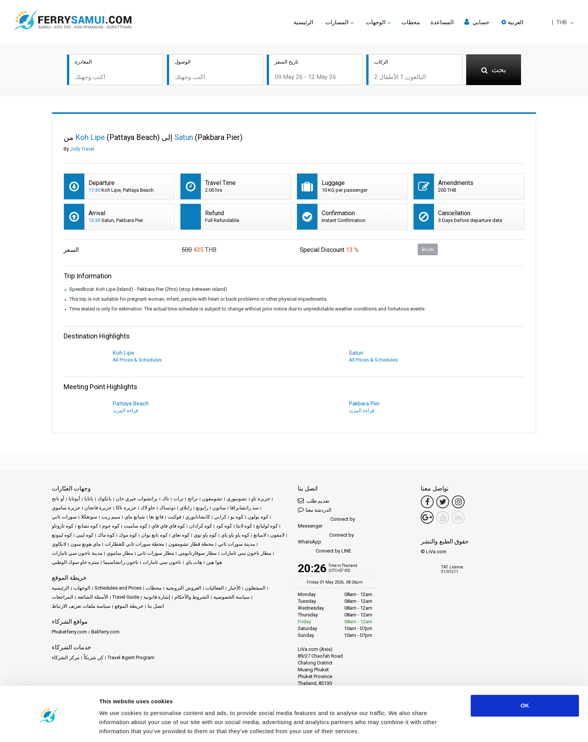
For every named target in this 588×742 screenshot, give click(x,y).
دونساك (167, 508)
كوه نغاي (181, 536)
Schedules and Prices (118, 588)
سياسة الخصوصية (231, 598)
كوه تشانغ (88, 526)
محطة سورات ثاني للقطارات (134, 545)
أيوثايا (74, 499)
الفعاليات (214, 588)
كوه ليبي (84, 536)
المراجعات (62, 598)
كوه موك (128, 536)
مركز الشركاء (65, 658)
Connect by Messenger (326, 523)
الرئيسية (303, 22)
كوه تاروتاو (62, 526)
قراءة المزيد (125, 411)
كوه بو (236, 517)
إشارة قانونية (156, 598)
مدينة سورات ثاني (236, 545)
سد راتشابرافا (244, 508)
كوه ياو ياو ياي (235, 536)
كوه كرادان (200, 526)
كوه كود (224, 526)
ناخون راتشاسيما (120, 563)
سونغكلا (89, 517)
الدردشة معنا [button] (314, 510)
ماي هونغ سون (85, 545)
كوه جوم (111, 526)
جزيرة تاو (260, 499)
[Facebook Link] (427, 502)
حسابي (476, 22)
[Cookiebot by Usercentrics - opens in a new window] (49, 727)
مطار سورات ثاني (155, 554)
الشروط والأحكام (191, 598)
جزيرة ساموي (66, 508)
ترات (178, 499)
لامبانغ (260, 536)
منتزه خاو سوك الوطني (75, 563)
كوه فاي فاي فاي (168, 526)
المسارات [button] (336, 22)
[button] (537, 22)
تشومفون (212, 499)
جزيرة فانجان (98, 508)
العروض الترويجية (183, 588)
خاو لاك (147, 508)
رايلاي (186, 508)
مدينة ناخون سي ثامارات (77, 554)
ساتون (219, 508)
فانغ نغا (156, 517)
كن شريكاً (93, 658)
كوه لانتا (244, 526)
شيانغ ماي (134, 517)
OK (525, 680)
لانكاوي (59, 545)
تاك (165, 499)
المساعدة (442, 22)
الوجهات (81, 588)
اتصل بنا (156, 607)
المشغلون (255, 588)
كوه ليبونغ (62, 536)
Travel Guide (125, 598)
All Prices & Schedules (137, 360)
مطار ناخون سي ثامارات (246, 554)
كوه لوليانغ (267, 526)
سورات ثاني (64, 517)
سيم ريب (110, 517)
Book (428, 250)
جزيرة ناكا (126, 508)
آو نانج (58, 499)
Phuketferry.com (69, 632)
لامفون (277, 536)
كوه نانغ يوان (154, 536)
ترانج (193, 499)
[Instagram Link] (458, 502)
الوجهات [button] (376, 22)
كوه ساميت (135, 526)
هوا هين (214, 563)
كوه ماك (106, 536)
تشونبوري (237, 499)
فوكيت (174, 517)
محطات (410, 22)
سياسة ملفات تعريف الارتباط (81, 607)
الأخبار (234, 588)
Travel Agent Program (130, 658)
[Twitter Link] (442, 502)
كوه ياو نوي (205, 536)
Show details (116, 727)
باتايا (88, 499)
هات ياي (193, 563)
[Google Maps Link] (427, 518)
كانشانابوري (197, 517)
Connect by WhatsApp (326, 539)
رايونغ (202, 508)
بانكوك (105, 499)
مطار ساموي (120, 554)
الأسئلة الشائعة (93, 598)
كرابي (220, 517)
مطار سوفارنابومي (197, 554)
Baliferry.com (105, 632)
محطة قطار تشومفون (191, 545)
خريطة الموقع (129, 607)
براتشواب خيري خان (137, 499)
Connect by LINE (324, 552)
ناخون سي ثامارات (162, 563)
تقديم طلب (314, 501)
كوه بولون (257, 517)
